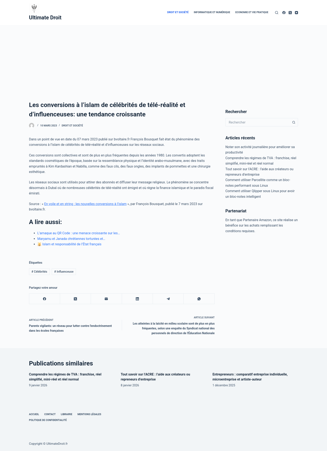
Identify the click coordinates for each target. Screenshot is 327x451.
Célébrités (39, 271)
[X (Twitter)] (290, 12)
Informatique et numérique (212, 12)
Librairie (66, 414)
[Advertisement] (163, 56)
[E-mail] (106, 299)
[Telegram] (168, 299)
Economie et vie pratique (251, 12)
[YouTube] (296, 12)
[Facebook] (283, 12)
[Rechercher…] (257, 122)
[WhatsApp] (199, 299)
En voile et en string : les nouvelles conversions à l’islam (85, 204)
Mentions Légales (89, 414)
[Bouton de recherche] (294, 122)
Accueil (34, 414)
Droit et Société (178, 12)
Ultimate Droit (45, 18)
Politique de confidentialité (48, 420)
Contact (49, 414)
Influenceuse (63, 271)
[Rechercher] (276, 12)
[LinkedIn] (137, 299)
